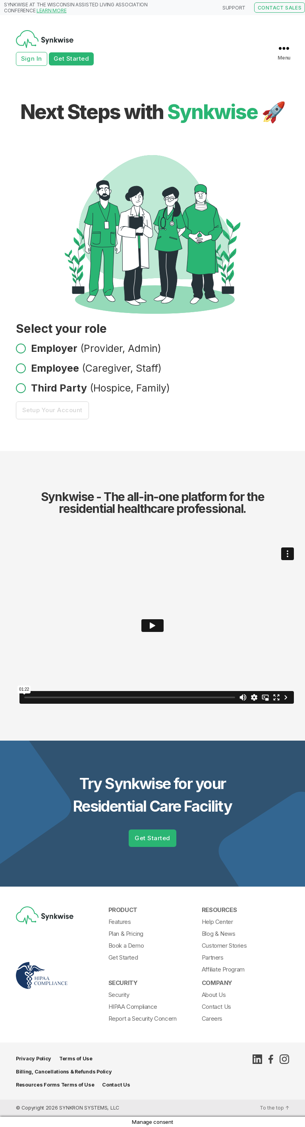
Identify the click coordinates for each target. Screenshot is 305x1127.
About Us (214, 994)
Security (123, 983)
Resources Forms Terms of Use (55, 1085)
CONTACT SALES (279, 8)
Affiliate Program (223, 969)
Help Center (217, 921)
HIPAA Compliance (132, 1006)
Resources (219, 910)
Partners (213, 957)
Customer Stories (224, 945)
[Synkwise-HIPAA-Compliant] (60, 992)
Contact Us (216, 1006)
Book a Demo (126, 945)
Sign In (31, 58)
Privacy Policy (33, 1059)
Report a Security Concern (142, 1018)
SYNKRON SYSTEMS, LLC (89, 1108)
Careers (212, 1018)
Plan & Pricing (125, 933)
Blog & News (218, 933)
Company (217, 983)
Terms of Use (76, 1059)
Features (119, 921)
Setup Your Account (56, 410)
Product (122, 910)
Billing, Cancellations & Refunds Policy (64, 1072)
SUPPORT (233, 8)
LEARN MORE (51, 10)
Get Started (71, 58)
